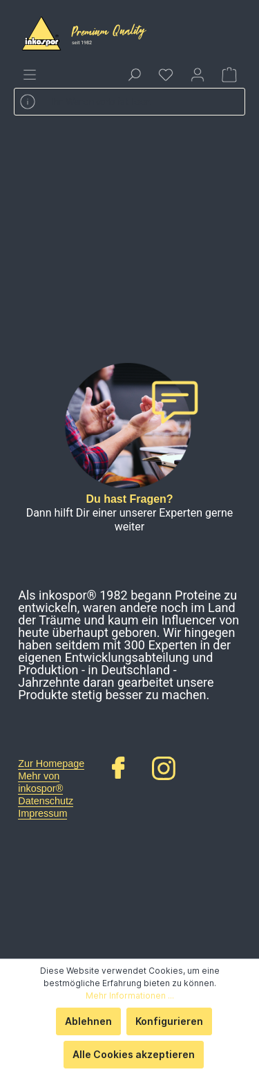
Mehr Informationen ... (130, 995)
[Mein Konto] (197, 75)
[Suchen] (134, 75)
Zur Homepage (51, 763)
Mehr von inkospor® (40, 782)
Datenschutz (45, 800)
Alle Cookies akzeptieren (134, 1054)
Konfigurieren (169, 1021)
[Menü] (30, 75)
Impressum (42, 813)
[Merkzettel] (166, 75)
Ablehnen (88, 1021)
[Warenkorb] (229, 75)
